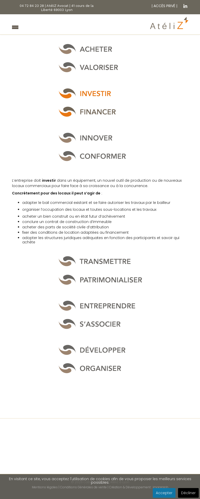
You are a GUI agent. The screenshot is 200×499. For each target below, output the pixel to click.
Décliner (188, 492)
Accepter (164, 492)
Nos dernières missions (100, 468)
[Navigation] (15, 27)
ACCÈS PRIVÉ (163, 5)
